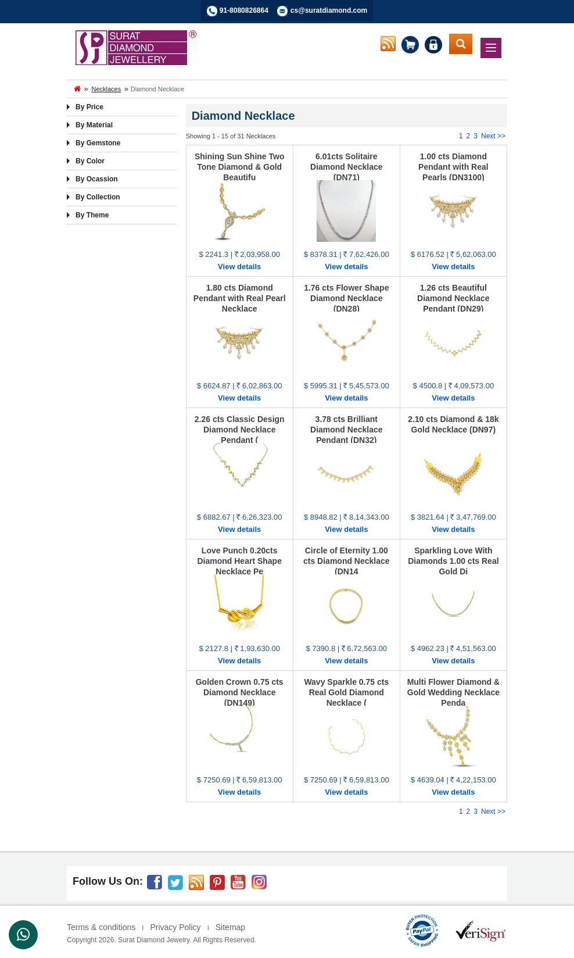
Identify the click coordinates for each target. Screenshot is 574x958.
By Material (94, 125)
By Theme (92, 215)
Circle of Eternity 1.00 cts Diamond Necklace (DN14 (346, 561)
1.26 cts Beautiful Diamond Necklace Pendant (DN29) (453, 298)
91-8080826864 (244, 10)
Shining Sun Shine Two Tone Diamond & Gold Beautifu (240, 167)
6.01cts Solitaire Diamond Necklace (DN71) (346, 167)
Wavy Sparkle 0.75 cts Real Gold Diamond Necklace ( (346, 692)
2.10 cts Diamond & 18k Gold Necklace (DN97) (453, 424)
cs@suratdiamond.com (328, 10)
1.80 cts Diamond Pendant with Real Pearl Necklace (239, 298)
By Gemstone (98, 143)
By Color (90, 161)
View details (239, 266)
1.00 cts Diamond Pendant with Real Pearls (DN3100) (453, 167)
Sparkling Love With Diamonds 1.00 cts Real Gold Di (453, 561)
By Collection (98, 197)
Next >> (493, 136)
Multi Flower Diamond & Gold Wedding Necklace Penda (453, 692)
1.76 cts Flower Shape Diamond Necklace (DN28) (346, 298)
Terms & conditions (101, 927)
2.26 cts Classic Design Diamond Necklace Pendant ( (240, 429)
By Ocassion (97, 179)
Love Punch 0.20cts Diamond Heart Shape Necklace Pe (239, 561)
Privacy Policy (175, 927)
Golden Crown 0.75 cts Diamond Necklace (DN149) (240, 692)
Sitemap (230, 927)
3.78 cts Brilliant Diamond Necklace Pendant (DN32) (346, 429)
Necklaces (106, 88)
